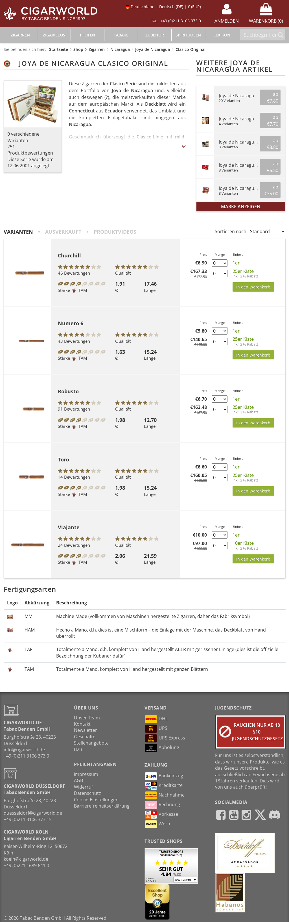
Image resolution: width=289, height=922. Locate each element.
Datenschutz (87, 793)
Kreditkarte (163, 785)
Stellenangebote (91, 743)
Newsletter (85, 730)
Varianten (18, 231)
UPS (155, 728)
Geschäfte (84, 737)
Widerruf (83, 787)
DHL (156, 719)
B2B (78, 749)
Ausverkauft (63, 231)
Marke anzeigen (240, 206)
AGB (78, 780)
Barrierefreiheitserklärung (102, 806)
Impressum (86, 774)
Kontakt (82, 724)
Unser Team (87, 718)
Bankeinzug (163, 776)
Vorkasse (161, 814)
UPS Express (164, 738)
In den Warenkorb (253, 287)
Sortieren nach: (231, 231)
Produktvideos (115, 231)
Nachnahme (164, 795)
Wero (157, 824)
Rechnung (162, 805)
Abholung (161, 747)
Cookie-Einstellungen (96, 800)
